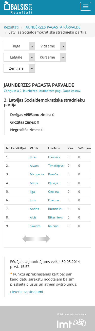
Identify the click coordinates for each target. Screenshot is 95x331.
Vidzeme (48, 46)
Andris (34, 209)
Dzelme (53, 200)
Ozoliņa (53, 191)
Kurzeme (47, 57)
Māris (34, 183)
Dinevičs (54, 157)
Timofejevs (56, 165)
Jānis (33, 157)
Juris (33, 200)
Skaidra (35, 226)
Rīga (16, 46)
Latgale (16, 57)
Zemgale (16, 68)
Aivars (34, 165)
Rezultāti (11, 27)
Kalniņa (53, 226)
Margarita (37, 174)
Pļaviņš (53, 183)
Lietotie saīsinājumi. (27, 291)
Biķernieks (55, 217)
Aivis (33, 217)
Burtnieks (55, 209)
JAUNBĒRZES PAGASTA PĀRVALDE (53, 27)
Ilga (32, 191)
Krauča (53, 174)
